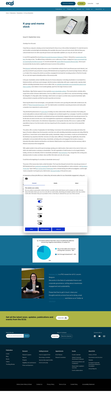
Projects (69, 9)
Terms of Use (62, 401)
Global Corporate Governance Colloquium (52, 59)
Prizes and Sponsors (28, 379)
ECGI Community (43, 377)
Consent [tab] (34, 194)
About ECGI (98, 9)
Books (8, 374)
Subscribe (90, 3)
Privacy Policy (50, 401)
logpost (28, 70)
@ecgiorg (54, 309)
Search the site (10, 345)
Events (87, 9)
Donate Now (54, 349)
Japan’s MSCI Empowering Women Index (67, 63)
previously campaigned (42, 168)
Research (25, 364)
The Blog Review (10, 379)
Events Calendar (76, 368)
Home (7, 13)
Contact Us (38, 401)
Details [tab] (55, 194)
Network (78, 9)
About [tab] (76, 194)
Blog (7, 371)
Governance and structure (95, 371)
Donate (81, 3)
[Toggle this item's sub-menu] (64, 9)
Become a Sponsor (66, 349)
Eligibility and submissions (29, 377)
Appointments (59, 364)
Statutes (90, 374)
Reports (25, 371)
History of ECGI (92, 368)
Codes (8, 368)
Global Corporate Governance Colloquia (78, 372)
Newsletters (20, 13)
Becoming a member (44, 371)
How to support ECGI (44, 368)
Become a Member (68, 3)
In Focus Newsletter (29, 13)
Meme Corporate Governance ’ (37, 106)
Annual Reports (92, 383)
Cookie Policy (75, 401)
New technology (63, 154)
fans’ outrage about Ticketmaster (44, 170)
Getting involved (43, 364)
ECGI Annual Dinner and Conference (78, 376)
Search (102, 4)
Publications (58, 9)
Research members (61, 371)
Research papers (27, 368)
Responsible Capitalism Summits (78, 381)
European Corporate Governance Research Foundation (94, 378)
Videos (8, 377)
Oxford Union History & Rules (21, 401)
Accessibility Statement (91, 401)
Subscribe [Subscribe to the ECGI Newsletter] (63, 329)
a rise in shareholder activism (59, 93)
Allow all (76, 218)
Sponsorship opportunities (46, 374)
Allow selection (55, 218)
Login (97, 3)
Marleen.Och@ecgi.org (58, 306)
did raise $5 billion (55, 172)
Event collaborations (77, 384)
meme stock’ (44, 113)
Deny (35, 218)
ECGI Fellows (59, 368)
